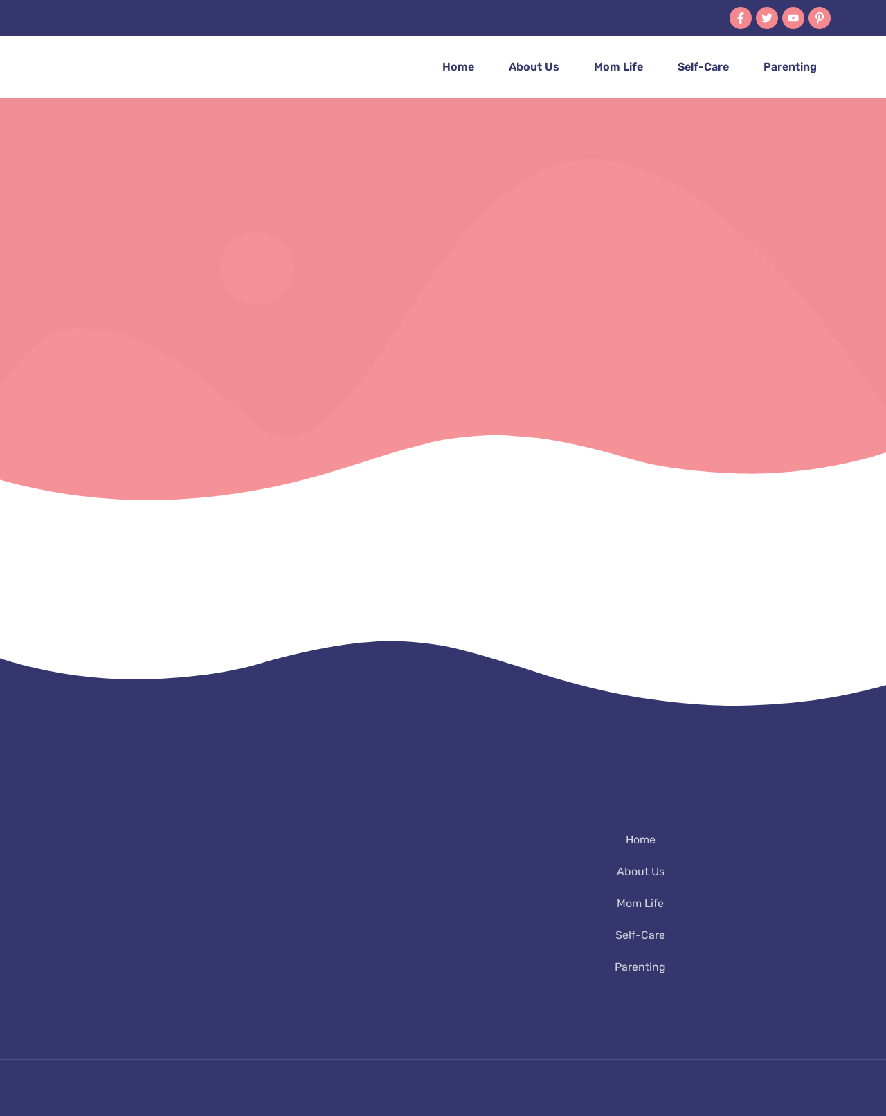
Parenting (790, 66)
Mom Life (618, 66)
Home (458, 66)
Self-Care (703, 66)
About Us (534, 66)
